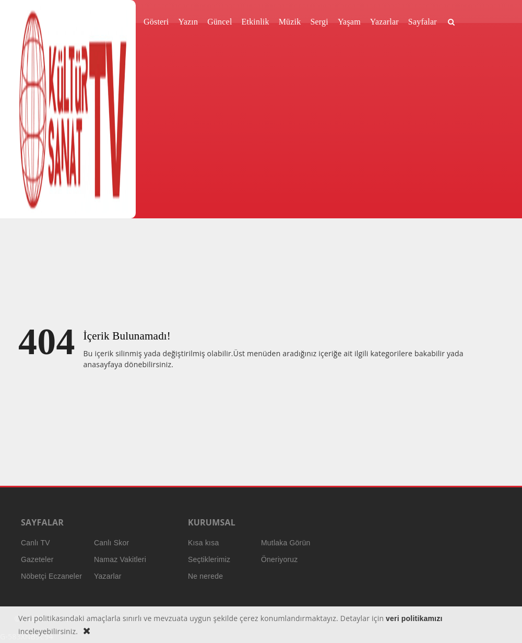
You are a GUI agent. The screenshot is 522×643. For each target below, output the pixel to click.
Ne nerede (205, 576)
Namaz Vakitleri (120, 559)
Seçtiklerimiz (209, 559)
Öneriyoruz (279, 559)
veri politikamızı (414, 618)
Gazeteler (37, 559)
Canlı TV (35, 543)
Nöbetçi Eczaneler (51, 576)
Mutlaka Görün (285, 543)
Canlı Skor (111, 543)
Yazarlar (108, 576)
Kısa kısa (203, 543)
